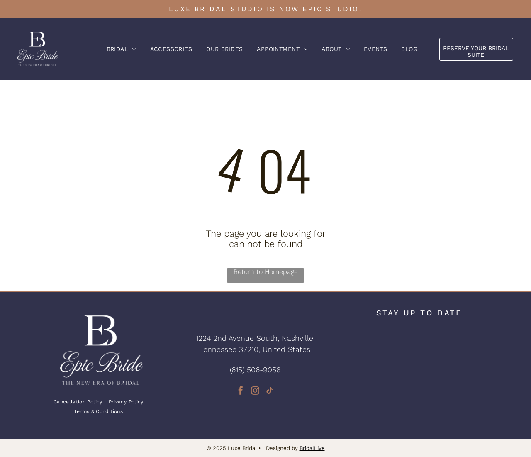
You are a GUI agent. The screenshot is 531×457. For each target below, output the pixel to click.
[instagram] (255, 391)
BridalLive (312, 448)
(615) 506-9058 (255, 369)
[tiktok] (269, 391)
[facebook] (240, 391)
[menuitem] (121, 49)
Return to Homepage (266, 272)
